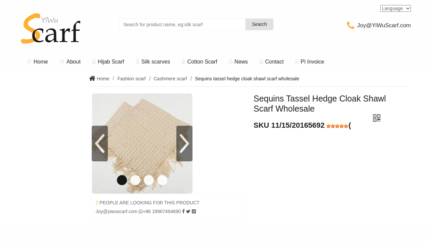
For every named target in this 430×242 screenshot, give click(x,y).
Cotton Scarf (202, 62)
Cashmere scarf (170, 78)
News (241, 62)
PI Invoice (312, 62)
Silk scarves (155, 62)
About (74, 62)
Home (41, 62)
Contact (274, 62)
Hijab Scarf (111, 62)
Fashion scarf (132, 78)
